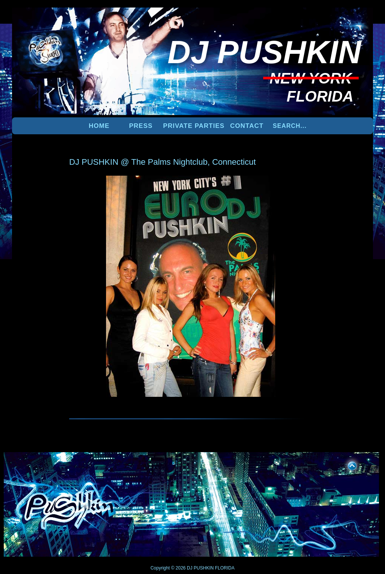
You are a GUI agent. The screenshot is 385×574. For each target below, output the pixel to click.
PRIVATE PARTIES (193, 125)
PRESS (141, 125)
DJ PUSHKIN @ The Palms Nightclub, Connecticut (162, 162)
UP (347, 464)
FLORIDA (225, 568)
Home (99, 125)
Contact (247, 125)
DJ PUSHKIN (200, 568)
